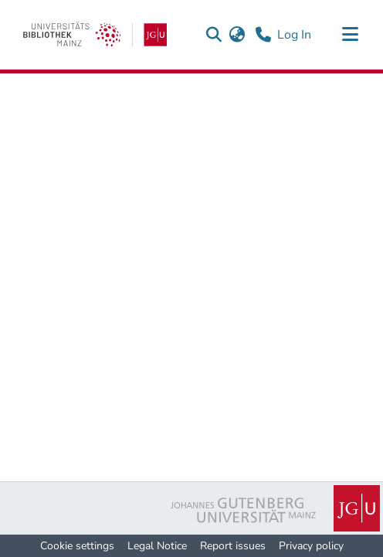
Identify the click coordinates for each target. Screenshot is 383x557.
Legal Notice (157, 545)
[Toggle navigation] (349, 34)
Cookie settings (77, 545)
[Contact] (263, 34)
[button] (213, 34)
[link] (95, 35)
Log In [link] (295, 34)
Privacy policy (311, 545)
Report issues (233, 545)
